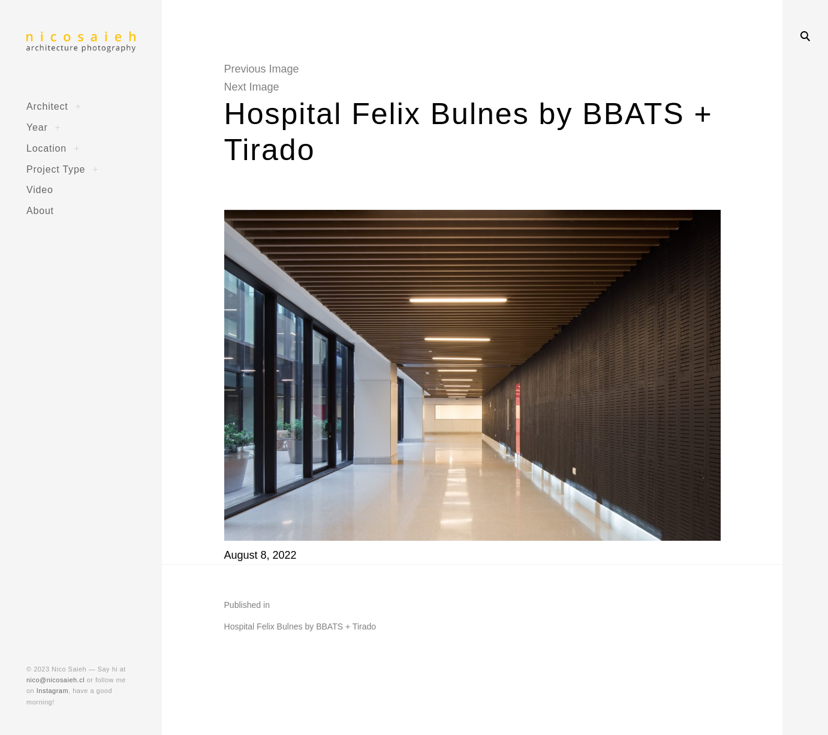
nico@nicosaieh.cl (55, 679)
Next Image (251, 87)
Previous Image (261, 69)
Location (46, 148)
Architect (47, 106)
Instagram (52, 690)
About (40, 210)
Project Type (55, 169)
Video (39, 189)
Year (37, 127)
